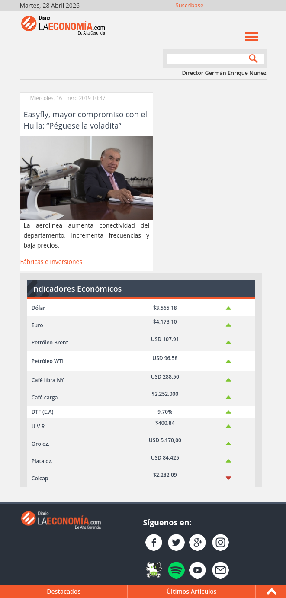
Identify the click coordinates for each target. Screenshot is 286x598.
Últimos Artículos (192, 591)
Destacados (63, 591)
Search (251, 59)
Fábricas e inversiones (51, 261)
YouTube (236, 16)
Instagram (225, 16)
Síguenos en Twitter (213, 16)
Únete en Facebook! (201, 16)
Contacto (260, 16)
